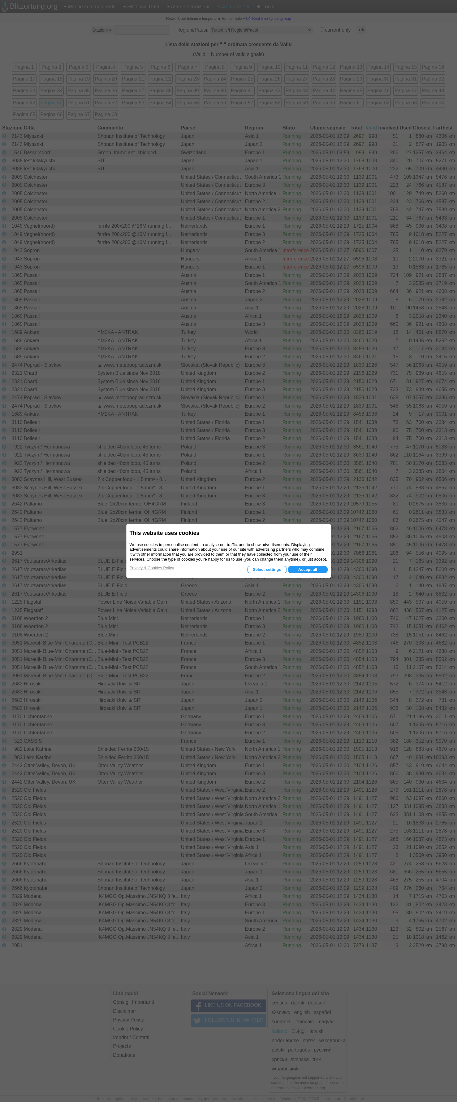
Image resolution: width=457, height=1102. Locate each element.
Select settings (267, 569)
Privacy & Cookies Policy (152, 568)
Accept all (307, 569)
